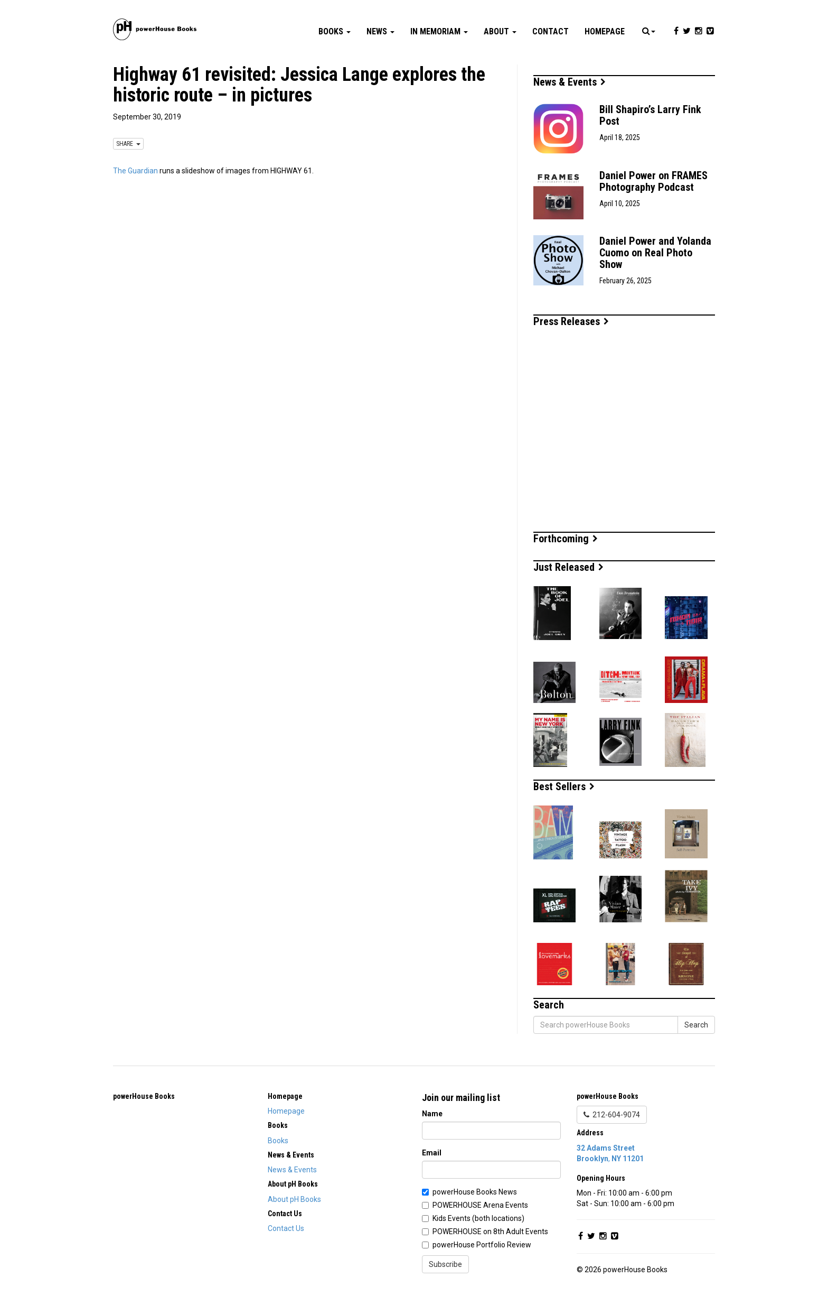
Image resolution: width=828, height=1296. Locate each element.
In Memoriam (439, 31)
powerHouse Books (144, 1096)
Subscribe (445, 1264)
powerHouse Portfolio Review (481, 1245)
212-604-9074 (612, 1114)
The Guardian (135, 170)
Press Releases (571, 321)
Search (696, 1025)
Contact (550, 31)
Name (432, 1113)
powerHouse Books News (474, 1192)
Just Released (568, 567)
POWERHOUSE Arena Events (480, 1205)
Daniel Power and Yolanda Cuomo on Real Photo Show (655, 253)
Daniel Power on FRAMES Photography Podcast (653, 181)
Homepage (605, 31)
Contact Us (286, 1228)
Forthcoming (565, 538)
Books (334, 31)
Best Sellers (564, 786)
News (380, 31)
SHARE (128, 143)
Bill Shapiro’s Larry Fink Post (650, 115)
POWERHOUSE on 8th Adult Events (490, 1231)
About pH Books (294, 1199)
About (500, 31)
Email (431, 1153)
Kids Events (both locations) (478, 1218)
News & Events (569, 82)
